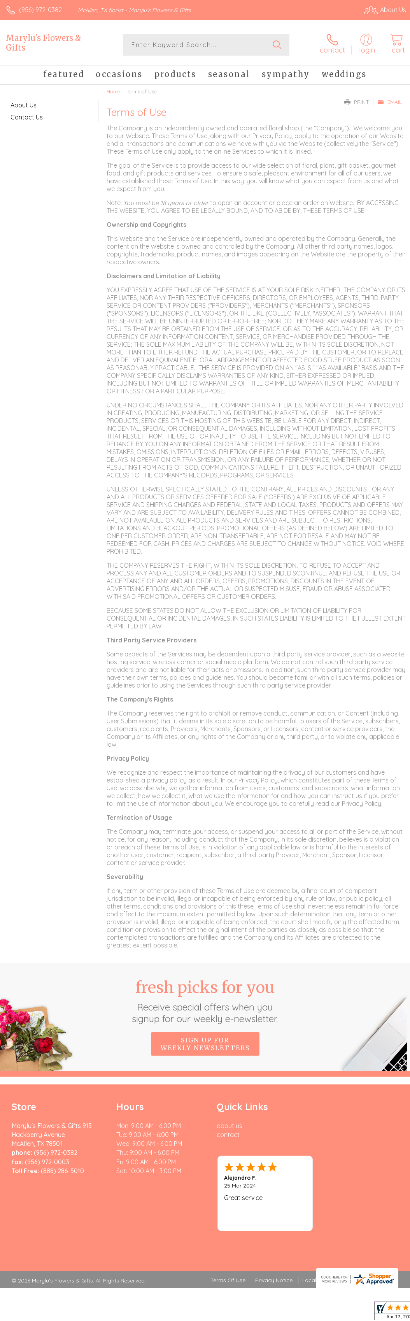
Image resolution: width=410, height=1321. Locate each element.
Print (356, 101)
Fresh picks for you (205, 1001)
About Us (24, 105)
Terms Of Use (227, 1233)
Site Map (377, 1233)
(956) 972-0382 (40, 10)
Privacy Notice (274, 1233)
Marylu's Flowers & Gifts (43, 43)
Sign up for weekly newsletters (205, 1044)
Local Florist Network (329, 1233)
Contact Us (27, 117)
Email (389, 101)
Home (113, 91)
